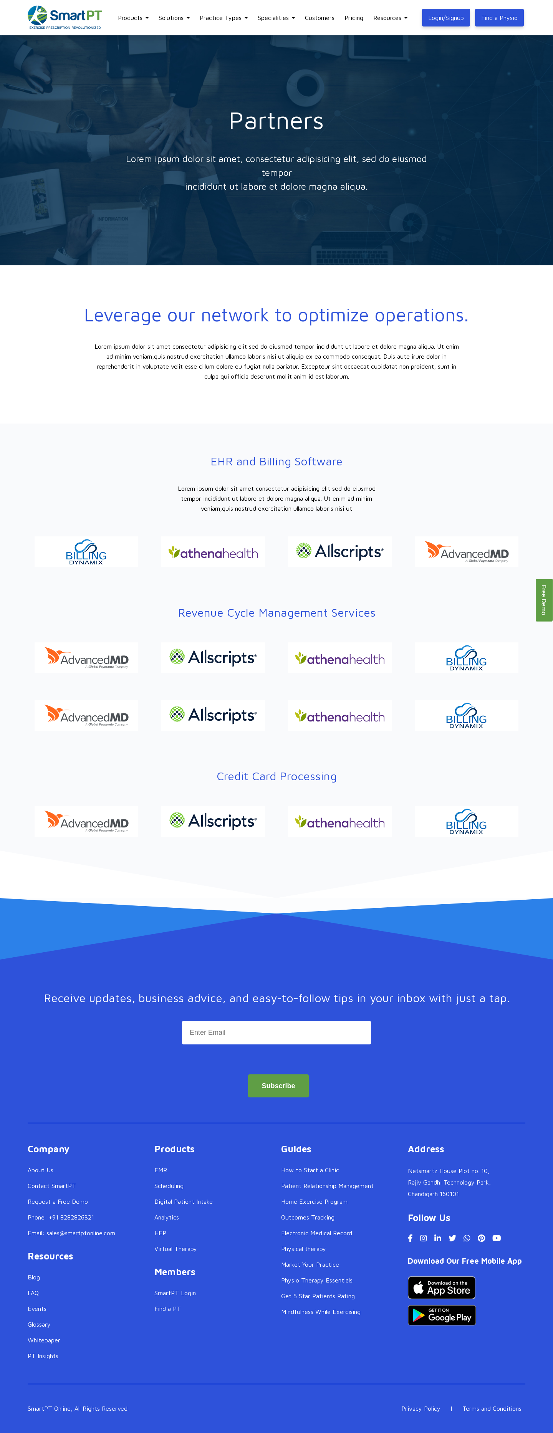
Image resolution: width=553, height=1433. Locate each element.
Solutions (171, 17)
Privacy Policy (420, 1408)
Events (37, 1308)
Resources (387, 17)
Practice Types (221, 17)
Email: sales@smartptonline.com (71, 1232)
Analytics (166, 1217)
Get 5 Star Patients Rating (318, 1295)
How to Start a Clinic (310, 1170)
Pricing (353, 17)
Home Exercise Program (314, 1201)
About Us (40, 1170)
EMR (160, 1170)
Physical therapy (303, 1248)
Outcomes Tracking (307, 1217)
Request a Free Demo (58, 1201)
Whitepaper (44, 1340)
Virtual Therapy (175, 1248)
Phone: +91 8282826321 (61, 1217)
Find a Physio (499, 17)
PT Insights (43, 1355)
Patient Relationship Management (327, 1185)
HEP (160, 1232)
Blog (34, 1277)
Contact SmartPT (52, 1185)
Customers (319, 17)
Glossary (39, 1324)
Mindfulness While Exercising (321, 1311)
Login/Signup (446, 17)
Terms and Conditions (492, 1408)
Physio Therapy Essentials (317, 1280)
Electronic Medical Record (316, 1232)
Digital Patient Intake (183, 1201)
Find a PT (167, 1308)
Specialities (273, 17)
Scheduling (169, 1185)
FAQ (33, 1292)
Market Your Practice (310, 1264)
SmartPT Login (175, 1292)
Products (130, 17)
